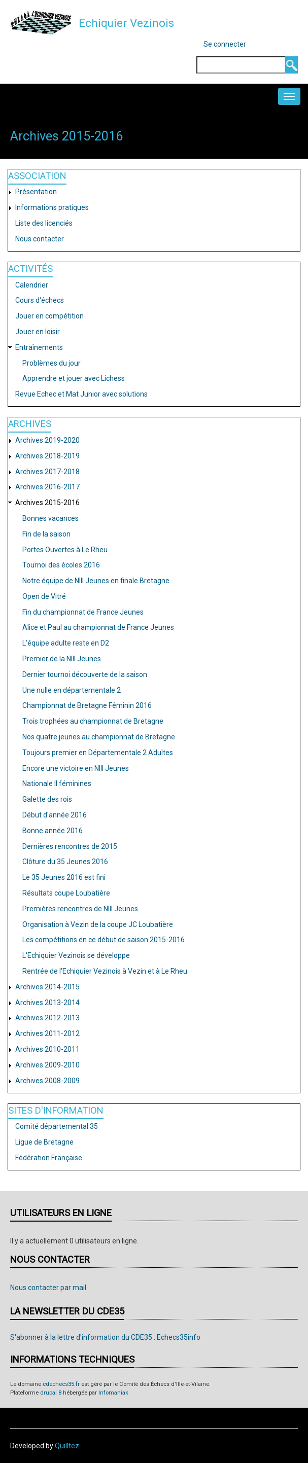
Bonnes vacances (50, 518)
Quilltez (67, 1446)
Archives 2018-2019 (47, 456)
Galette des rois (47, 799)
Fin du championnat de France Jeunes (83, 612)
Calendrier (31, 285)
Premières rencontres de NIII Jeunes (80, 909)
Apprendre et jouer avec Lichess (73, 378)
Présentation (36, 192)
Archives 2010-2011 (47, 1049)
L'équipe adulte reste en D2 (65, 643)
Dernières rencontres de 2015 (69, 846)
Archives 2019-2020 (47, 440)
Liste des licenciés (44, 223)
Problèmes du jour (51, 363)
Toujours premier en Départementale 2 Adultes (97, 752)
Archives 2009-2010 (47, 1065)
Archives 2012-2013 (47, 1018)
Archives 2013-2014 (47, 1002)
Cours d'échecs (39, 300)
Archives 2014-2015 (47, 987)
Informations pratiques (52, 207)
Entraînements (39, 347)
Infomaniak (113, 1392)
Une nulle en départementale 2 (71, 690)
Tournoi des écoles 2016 (61, 565)
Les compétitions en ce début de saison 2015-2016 (103, 940)
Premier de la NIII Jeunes (61, 659)
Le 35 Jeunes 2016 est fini (64, 877)
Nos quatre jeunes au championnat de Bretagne (98, 737)
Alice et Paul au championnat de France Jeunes (98, 627)
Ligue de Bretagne (44, 1142)
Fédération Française (48, 1158)
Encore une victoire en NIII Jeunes (75, 768)
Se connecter (224, 44)
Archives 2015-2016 (47, 502)
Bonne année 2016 (52, 831)
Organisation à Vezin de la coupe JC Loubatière (97, 924)
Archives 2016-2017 (47, 487)
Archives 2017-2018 (47, 472)
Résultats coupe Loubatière (66, 893)
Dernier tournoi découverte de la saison (84, 674)
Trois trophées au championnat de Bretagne (92, 721)
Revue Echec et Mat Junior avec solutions (81, 394)
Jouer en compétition (49, 316)
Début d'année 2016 (54, 815)
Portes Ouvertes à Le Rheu (65, 550)
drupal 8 (50, 1392)
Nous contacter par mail (48, 1287)
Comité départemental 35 (56, 1126)
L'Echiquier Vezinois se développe (76, 955)
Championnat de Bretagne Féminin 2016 (87, 705)
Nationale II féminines (56, 783)
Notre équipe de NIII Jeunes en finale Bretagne (95, 581)
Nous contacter (39, 239)
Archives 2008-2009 (47, 1081)
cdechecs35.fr (61, 1384)
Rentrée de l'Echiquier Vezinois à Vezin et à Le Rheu (104, 971)
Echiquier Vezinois (126, 22)
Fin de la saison (46, 534)
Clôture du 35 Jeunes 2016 (65, 862)
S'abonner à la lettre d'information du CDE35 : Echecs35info (105, 1337)
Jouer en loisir (37, 332)
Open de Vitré (44, 596)
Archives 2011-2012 (47, 1033)
